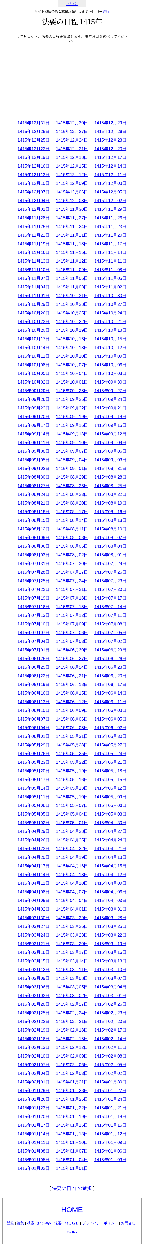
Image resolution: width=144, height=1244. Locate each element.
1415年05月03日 (110, 814)
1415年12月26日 (110, 131)
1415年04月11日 (34, 883)
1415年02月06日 (72, 1064)
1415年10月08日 (34, 364)
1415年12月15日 (72, 166)
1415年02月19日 (34, 1030)
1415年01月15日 (110, 1125)
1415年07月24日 (72, 580)
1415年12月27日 (72, 131)
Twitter (72, 1232)
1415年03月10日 (110, 969)
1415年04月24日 (110, 840)
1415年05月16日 (72, 779)
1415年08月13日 (110, 520)
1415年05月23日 (34, 762)
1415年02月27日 (72, 1004)
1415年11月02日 (110, 287)
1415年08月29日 (72, 477)
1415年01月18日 (110, 1116)
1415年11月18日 (72, 243)
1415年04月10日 (72, 883)
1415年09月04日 (72, 459)
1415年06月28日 (34, 658)
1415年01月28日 (72, 1090)
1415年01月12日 (110, 1133)
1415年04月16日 (72, 866)
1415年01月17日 (34, 1125)
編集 (20, 1223)
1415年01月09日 (110, 1142)
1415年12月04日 (34, 200)
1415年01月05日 (34, 1159)
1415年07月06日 (72, 632)
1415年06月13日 (34, 701)
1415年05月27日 (110, 745)
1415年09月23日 (34, 408)
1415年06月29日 (110, 650)
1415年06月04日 (34, 727)
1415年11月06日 (72, 278)
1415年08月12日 (34, 529)
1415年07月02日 (110, 641)
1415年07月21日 (72, 589)
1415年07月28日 (34, 572)
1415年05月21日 (110, 762)
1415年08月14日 (72, 520)
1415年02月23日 (110, 1012)
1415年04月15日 (110, 866)
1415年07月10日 (34, 624)
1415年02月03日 (72, 1073)
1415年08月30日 (34, 477)
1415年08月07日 (110, 537)
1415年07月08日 (110, 624)
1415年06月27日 (72, 658)
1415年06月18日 (72, 684)
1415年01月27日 (110, 1090)
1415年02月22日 (34, 1021)
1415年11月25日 (34, 226)
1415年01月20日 (34, 1116)
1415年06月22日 (34, 675)
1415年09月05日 (34, 459)
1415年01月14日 (34, 1133)
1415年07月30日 (72, 563)
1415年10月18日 (110, 330)
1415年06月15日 (72, 693)
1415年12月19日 (34, 157)
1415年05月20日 (34, 771)
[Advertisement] (72, 80)
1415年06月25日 (34, 667)
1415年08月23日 (72, 494)
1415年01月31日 (72, 1082)
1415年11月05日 (110, 278)
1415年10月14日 (34, 347)
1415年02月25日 (34, 1012)
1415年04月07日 (72, 891)
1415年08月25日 (110, 485)
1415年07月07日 (34, 632)
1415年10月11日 (34, 356)
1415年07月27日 (72, 572)
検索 (30, 1223)
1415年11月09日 (72, 269)
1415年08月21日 (34, 503)
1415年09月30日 (110, 382)
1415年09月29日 (34, 390)
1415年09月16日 (72, 425)
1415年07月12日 (72, 615)
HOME (72, 1210)
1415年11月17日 (110, 243)
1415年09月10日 (72, 442)
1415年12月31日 (34, 122)
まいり (72, 3)
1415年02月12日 (72, 1047)
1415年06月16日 (34, 693)
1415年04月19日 (72, 857)
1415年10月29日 (34, 304)
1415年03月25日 (110, 926)
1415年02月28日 (34, 1004)
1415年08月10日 (110, 529)
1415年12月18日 (72, 157)
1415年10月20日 (34, 330)
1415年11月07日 (34, 278)
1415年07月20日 (110, 589)
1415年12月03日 (72, 200)
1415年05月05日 (34, 814)
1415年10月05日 (34, 373)
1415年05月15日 (110, 779)
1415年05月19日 (72, 771)
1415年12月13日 (34, 174)
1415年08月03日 (34, 555)
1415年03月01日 (110, 995)
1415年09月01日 (72, 468)
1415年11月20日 (110, 235)
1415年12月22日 (34, 148)
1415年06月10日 (34, 710)
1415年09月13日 (72, 434)
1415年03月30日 (34, 917)
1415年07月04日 (34, 641)
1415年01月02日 (34, 1168)
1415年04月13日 (72, 874)
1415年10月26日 (34, 313)
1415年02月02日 (110, 1073)
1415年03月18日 (34, 952)
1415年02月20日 (110, 1021)
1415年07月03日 (72, 641)
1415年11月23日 (110, 226)
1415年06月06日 (72, 719)
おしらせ (72, 1223)
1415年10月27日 (110, 304)
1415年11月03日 (72, 287)
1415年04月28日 (72, 831)
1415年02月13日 (34, 1047)
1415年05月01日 (72, 822)
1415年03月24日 (34, 935)
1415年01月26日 (34, 1099)
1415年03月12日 (34, 969)
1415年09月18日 (110, 416)
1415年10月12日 (110, 347)
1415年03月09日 (34, 978)
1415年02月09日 (72, 1056)
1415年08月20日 (72, 503)
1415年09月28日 (72, 390)
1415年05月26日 (34, 753)
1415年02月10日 (34, 1056)
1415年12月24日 (72, 140)
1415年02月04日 (34, 1073)
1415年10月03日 (110, 373)
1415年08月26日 (72, 485)
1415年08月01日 (110, 555)
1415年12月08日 (110, 183)
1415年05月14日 (34, 788)
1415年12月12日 (72, 174)
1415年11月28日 (34, 218)
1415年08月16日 (110, 511)
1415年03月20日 (72, 943)
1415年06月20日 (110, 675)
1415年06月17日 (110, 684)
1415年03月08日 (72, 978)
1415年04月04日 (72, 900)
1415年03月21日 (34, 943)
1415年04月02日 (34, 909)
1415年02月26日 (110, 1004)
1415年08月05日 (72, 546)
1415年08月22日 (110, 494)
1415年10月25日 (72, 313)
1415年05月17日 (34, 779)
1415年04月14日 (34, 874)
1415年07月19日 (34, 598)
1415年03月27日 (34, 926)
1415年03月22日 (110, 935)
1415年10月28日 (72, 304)
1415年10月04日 (72, 373)
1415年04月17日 (34, 866)
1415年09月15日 (110, 425)
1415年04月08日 (34, 891)
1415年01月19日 (72, 1116)
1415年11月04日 (34, 287)
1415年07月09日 (72, 624)
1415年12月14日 (110, 166)
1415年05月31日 (72, 736)
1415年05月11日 (34, 796)
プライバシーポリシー (100, 1223)
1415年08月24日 (34, 494)
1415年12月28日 (34, 131)
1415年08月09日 (34, 537)
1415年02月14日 (110, 1038)
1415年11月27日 (72, 218)
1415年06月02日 (110, 727)
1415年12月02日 (110, 200)
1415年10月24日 (110, 313)
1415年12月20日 (110, 148)
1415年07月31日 (34, 563)
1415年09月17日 (34, 425)
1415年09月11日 (34, 442)
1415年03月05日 (72, 987)
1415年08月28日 (110, 477)
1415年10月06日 (110, 364)
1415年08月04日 (110, 546)
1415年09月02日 (34, 468)
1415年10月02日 (34, 382)
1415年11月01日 (34, 295)
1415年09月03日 (110, 459)
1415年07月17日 (110, 598)
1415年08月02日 (72, 555)
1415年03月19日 (110, 943)
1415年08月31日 (110, 468)
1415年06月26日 (110, 658)
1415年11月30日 (72, 209)
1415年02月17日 (110, 1030)
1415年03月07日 (110, 978)
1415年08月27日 (34, 485)
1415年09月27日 (110, 390)
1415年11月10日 (34, 269)
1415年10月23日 (34, 321)
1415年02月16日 (34, 1038)
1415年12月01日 (34, 209)
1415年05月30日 (110, 736)
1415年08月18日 (34, 511)
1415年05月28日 (72, 745)
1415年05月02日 (34, 822)
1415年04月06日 (110, 891)
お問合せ (128, 1223)
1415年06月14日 (110, 693)
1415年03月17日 (72, 952)
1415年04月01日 (72, 909)
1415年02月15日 (72, 1038)
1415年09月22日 (72, 408)
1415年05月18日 (110, 771)
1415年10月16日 (72, 339)
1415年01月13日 (72, 1133)
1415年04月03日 (110, 900)
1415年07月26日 (110, 572)
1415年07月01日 (34, 650)
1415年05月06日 (110, 805)
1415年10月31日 (72, 295)
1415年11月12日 (72, 261)
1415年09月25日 (72, 399)
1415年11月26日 (110, 218)
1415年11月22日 (34, 235)
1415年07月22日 (34, 589)
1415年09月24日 (110, 399)
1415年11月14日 (110, 252)
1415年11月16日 (34, 252)
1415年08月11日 (72, 529)
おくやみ (44, 1223)
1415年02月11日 (110, 1047)
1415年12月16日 (34, 166)
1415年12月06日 (72, 192)
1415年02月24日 (72, 1012)
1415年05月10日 (72, 796)
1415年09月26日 (34, 399)
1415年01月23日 (34, 1108)
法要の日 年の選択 (72, 1188)
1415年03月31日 (110, 909)
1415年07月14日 (110, 606)
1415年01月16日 (72, 1125)
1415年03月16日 (110, 952)
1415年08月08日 (72, 537)
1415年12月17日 (110, 157)
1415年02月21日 (72, 1021)
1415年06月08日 (110, 710)
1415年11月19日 (34, 243)
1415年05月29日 (34, 745)
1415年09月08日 (34, 451)
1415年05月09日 (110, 796)
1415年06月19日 (34, 684)
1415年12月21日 (72, 148)
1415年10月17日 (34, 339)
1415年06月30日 (72, 650)
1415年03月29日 (72, 917)
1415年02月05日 (110, 1064)
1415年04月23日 (34, 848)
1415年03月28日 (110, 917)
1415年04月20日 (34, 857)
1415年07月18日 (72, 598)
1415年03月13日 (110, 961)
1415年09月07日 (72, 451)
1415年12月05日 (110, 192)
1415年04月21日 (110, 848)
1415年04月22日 (72, 848)
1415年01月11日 (34, 1142)
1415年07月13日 (34, 615)
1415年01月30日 (110, 1082)
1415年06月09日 (72, 710)
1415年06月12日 (72, 701)
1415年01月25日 (72, 1099)
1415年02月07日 (34, 1064)
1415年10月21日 (110, 321)
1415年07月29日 (110, 563)
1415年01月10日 (72, 1142)
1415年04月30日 (110, 822)
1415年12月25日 (34, 140)
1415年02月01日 (34, 1082)
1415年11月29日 (110, 209)
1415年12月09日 (72, 183)
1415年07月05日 (110, 632)
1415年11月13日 (34, 261)
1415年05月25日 (72, 753)
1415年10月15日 (110, 339)
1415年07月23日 (110, 580)
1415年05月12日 (110, 788)
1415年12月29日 (110, 122)
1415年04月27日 (110, 831)
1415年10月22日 (72, 321)
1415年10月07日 (72, 364)
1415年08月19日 (110, 503)
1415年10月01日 (72, 382)
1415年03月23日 (72, 935)
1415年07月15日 (72, 606)
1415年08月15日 (34, 520)
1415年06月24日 (72, 667)
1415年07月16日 (34, 606)
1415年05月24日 (110, 753)
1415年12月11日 (110, 174)
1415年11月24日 (72, 226)
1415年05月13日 (72, 788)
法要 (58, 1223)
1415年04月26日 (34, 840)
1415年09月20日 (34, 416)
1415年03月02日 (72, 995)
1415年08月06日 (34, 546)
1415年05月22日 (72, 762)
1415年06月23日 (110, 667)
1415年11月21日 (72, 235)
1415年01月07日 (72, 1151)
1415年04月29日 (34, 831)
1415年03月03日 (34, 995)
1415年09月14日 (34, 434)
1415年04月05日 (34, 900)
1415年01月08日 (34, 1151)
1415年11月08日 (110, 269)
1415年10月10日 (72, 356)
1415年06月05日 (110, 719)
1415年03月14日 (72, 961)
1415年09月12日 (110, 434)
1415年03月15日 (34, 961)
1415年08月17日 (72, 511)
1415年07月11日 (110, 615)
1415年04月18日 (110, 857)
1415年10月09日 (110, 356)
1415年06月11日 (110, 701)
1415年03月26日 (72, 926)
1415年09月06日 (110, 451)
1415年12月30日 (72, 122)
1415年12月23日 (110, 140)
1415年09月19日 (72, 416)
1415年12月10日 (34, 183)
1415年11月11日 (110, 261)
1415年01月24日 (110, 1099)
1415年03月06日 (34, 987)
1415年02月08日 (110, 1056)
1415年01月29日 (34, 1090)
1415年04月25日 (72, 840)
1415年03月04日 (110, 987)
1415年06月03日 (72, 727)
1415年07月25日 (34, 580)
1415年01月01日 (72, 1168)
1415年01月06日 (110, 1151)
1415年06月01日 (34, 736)
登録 (10, 1223)
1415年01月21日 (110, 1108)
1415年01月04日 (72, 1159)
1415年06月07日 (34, 719)
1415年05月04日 (72, 814)
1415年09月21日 (110, 408)
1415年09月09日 (110, 442)
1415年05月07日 (72, 805)
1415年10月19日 (72, 330)
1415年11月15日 (72, 252)
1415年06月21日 (72, 675)
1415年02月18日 (72, 1030)
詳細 (106, 11)
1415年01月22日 (72, 1108)
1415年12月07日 (34, 192)
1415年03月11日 (72, 969)
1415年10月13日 (72, 347)
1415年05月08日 (34, 805)
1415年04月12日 (110, 874)
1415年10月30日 (110, 295)
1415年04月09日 (110, 883)
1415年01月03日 (110, 1159)
